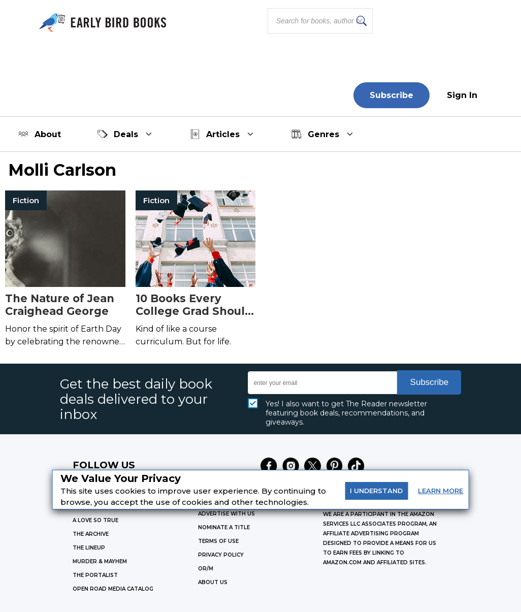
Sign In (462, 95)
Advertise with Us (226, 513)
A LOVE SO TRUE (95, 520)
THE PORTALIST (95, 575)
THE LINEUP (89, 547)
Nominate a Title (224, 527)
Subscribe (391, 95)
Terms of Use (218, 541)
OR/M (205, 568)
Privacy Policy (221, 555)
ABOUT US (212, 582)
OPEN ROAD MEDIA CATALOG (113, 589)
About (39, 134)
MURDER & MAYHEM (100, 561)
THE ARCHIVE (91, 534)
